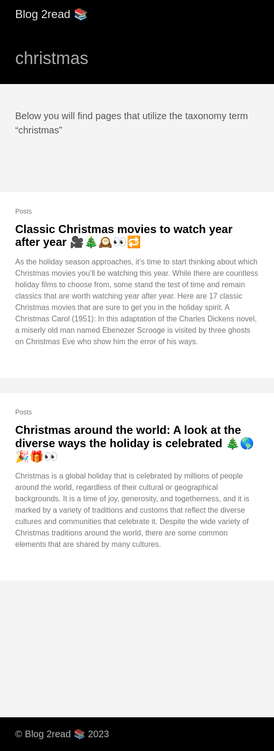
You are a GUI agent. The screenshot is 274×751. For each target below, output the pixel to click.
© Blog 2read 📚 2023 (62, 734)
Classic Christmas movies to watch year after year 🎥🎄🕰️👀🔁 (124, 236)
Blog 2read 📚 (51, 14)
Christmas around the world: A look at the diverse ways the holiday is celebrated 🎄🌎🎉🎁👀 (134, 442)
